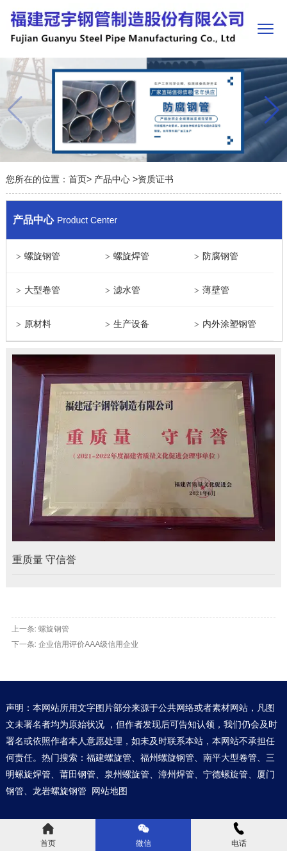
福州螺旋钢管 (167, 757)
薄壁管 (215, 290)
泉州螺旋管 (126, 774)
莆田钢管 (77, 774)
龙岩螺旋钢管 (59, 791)
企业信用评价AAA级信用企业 (88, 644)
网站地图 (109, 791)
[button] (272, 110)
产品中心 (112, 179)
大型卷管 (42, 290)
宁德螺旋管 (225, 774)
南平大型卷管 (230, 757)
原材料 (37, 324)
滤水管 (126, 290)
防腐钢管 (220, 256)
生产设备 (131, 324)
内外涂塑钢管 (229, 324)
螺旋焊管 (131, 256)
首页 (77, 179)
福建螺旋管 (108, 757)
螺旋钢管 (42, 256)
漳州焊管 (176, 774)
